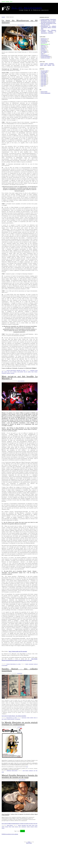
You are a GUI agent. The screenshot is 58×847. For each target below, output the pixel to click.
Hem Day (25, 371)
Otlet (11, 371)
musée (45, 65)
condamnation (23, 826)
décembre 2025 (44, 70)
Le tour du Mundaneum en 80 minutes (20, 21)
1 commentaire (19, 726)
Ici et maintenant (26, 7)
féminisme (8, 373)
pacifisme (29, 371)
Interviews (8, 370)
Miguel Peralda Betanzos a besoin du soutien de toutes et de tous (20, 776)
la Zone (46, 63)
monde (24, 770)
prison (20, 826)
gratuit (3, 771)
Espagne (49, 65)
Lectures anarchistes (45, 56)
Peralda (13, 826)
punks (41, 65)
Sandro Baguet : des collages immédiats (20, 669)
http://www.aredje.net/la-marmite (18, 651)
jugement (28, 826)
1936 (53, 65)
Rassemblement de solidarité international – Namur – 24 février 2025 (48, 27)
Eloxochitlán (24, 825)
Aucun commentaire (21, 24)
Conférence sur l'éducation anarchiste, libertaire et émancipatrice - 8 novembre (48, 31)
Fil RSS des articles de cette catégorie (10, 834)
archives (5, 371)
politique (35, 826)
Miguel (10, 826)
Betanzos (16, 826)
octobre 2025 (44, 72)
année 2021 (43, 80)
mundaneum (32, 370)
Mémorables (19, 370)
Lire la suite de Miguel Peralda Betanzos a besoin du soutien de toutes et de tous (19, 823)
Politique (43, 48)
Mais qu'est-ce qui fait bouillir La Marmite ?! (20, 377)
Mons (8, 371)
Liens (11, 1)
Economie (43, 49)
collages (28, 717)
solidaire (3, 826)
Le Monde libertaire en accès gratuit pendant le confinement (20, 723)
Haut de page (29, 843)
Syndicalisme (44, 51)
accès (34, 770)
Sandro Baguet (24, 717)
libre (36, 770)
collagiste (31, 717)
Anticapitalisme (44, 55)
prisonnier (32, 826)
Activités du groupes (45, 57)
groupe (36, 825)
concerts (42, 63)
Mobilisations (9, 770)
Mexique (19, 825)
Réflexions (43, 45)
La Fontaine (14, 371)
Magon (30, 825)
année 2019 (43, 83)
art (36, 717)
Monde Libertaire (13, 370)
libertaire (35, 371)
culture (35, 717)
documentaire (4, 373)
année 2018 (43, 84)
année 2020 (43, 81)
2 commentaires (19, 673)
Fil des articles (44, 91)
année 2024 (43, 76)
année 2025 (43, 75)
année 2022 (43, 79)
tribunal (3, 828)
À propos (7, 1)
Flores (27, 825)
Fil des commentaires (45, 93)
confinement (31, 770)
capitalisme (51, 63)
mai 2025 (43, 73)
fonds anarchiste (20, 371)
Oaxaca (33, 825)
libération (6, 826)
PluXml (29, 841)
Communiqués (44, 41)
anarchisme (12, 373)
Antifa (42, 53)
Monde (32, 371)
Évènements (43, 40)
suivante (22, 831)
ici (27, 766)
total (42, 85)
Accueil (3, 1)
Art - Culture (23, 370)
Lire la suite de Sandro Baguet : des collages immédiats (14, 715)
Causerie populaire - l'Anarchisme (48, 19)
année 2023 (43, 77)
